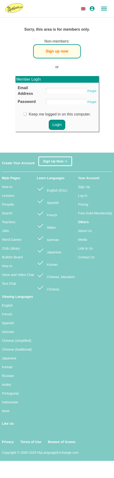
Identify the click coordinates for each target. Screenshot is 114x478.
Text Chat (9, 283)
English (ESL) (52, 188)
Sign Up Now (55, 161)
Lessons (8, 196)
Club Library (11, 248)
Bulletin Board (12, 257)
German (48, 238)
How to (7, 187)
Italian (46, 225)
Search (7, 213)
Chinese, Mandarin (56, 275)
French (47, 213)
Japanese (49, 250)
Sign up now (57, 51)
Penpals (8, 204)
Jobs (5, 231)
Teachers (8, 222)
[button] (84, 8)
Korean (47, 262)
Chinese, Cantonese (48, 289)
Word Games (11, 239)
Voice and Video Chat (18, 275)
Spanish (48, 201)
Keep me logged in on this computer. (60, 114)
